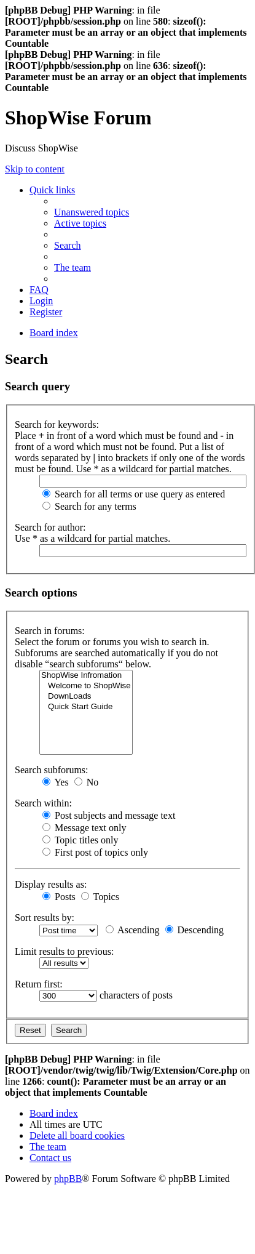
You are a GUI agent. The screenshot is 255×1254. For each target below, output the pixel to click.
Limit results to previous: (64, 951)
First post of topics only (95, 852)
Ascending (133, 930)
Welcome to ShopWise (86, 686)
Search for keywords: (57, 424)
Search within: (43, 803)
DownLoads (86, 696)
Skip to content (35, 169)
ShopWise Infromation (86, 675)
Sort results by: (44, 917)
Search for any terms (89, 506)
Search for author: (50, 527)
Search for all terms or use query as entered (133, 494)
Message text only (84, 827)
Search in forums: (50, 630)
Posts (59, 896)
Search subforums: (51, 770)
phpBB (68, 1178)
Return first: (39, 984)
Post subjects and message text (108, 815)
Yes (55, 782)
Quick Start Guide (86, 707)
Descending (194, 930)
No (86, 782)
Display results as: (51, 884)
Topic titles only (80, 840)
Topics (100, 896)
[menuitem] (91, 212)
